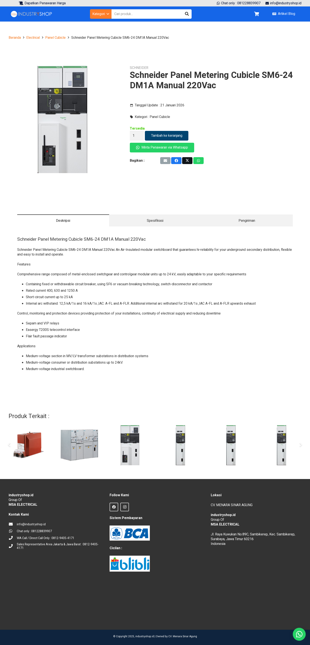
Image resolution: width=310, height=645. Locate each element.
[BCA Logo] (130, 533)
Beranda (15, 37)
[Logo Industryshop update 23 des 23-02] (32, 14)
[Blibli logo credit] (130, 564)
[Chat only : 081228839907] (13, 531)
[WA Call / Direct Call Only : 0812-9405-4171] (13, 538)
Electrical (33, 37)
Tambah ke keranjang (166, 135)
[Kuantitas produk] (137, 136)
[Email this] (165, 160)
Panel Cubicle (55, 37)
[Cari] (187, 14)
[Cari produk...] (152, 14)
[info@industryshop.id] (13, 524)
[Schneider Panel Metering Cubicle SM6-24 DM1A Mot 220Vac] (130, 445)
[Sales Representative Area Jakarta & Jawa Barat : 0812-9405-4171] (13, 546)
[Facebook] (114, 507)
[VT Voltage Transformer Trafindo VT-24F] (29, 445)
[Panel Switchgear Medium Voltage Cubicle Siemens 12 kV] (79, 445)
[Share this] (176, 160)
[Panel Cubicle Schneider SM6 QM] (281, 445)
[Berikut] (300, 445)
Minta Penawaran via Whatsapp (162, 147)
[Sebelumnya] (9, 445)
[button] (100, 14)
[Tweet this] (187, 160)
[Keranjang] (256, 14)
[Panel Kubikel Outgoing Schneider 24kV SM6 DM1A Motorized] (180, 445)
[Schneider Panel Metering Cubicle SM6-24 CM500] (231, 445)
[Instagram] (124, 507)
